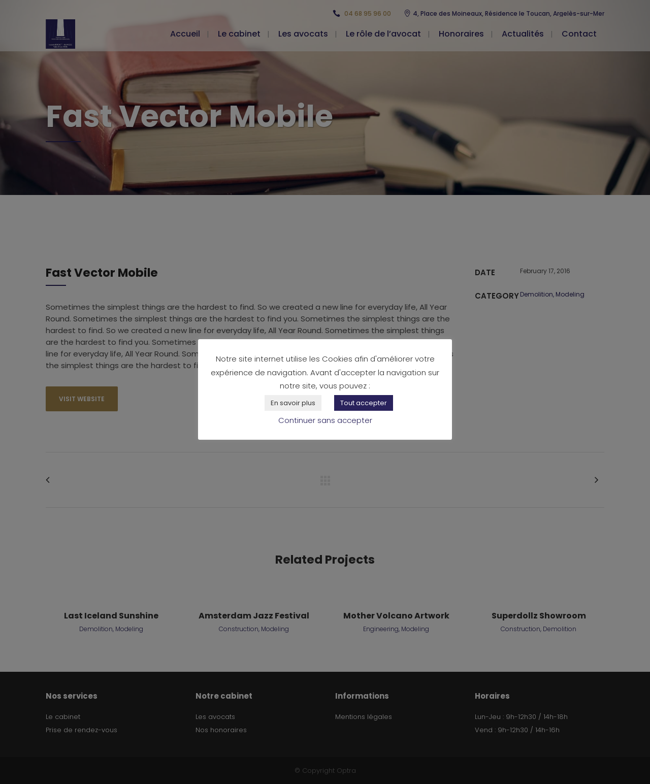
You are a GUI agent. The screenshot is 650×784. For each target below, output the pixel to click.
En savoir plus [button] (293, 403)
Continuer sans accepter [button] (325, 420)
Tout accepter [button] (363, 403)
